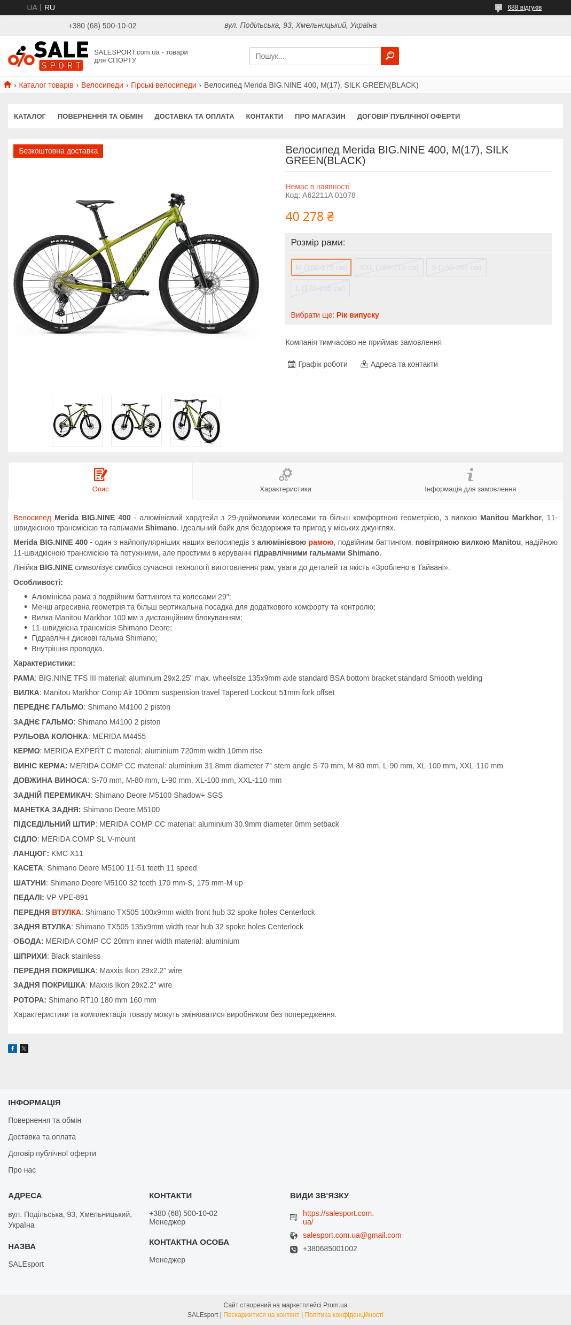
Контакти (265, 116)
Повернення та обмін (100, 116)
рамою (321, 542)
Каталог (30, 116)
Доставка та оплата (194, 116)
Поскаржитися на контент (261, 1315)
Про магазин (320, 116)
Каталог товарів (46, 85)
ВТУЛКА (66, 912)
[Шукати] (390, 56)
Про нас (22, 1170)
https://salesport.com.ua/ (338, 1217)
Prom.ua (335, 1305)
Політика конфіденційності (344, 1315)
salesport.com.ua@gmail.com (352, 1235)
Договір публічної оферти (408, 116)
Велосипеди (102, 85)
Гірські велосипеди (163, 85)
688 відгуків (524, 7)
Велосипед (32, 517)
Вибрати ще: (335, 315)
